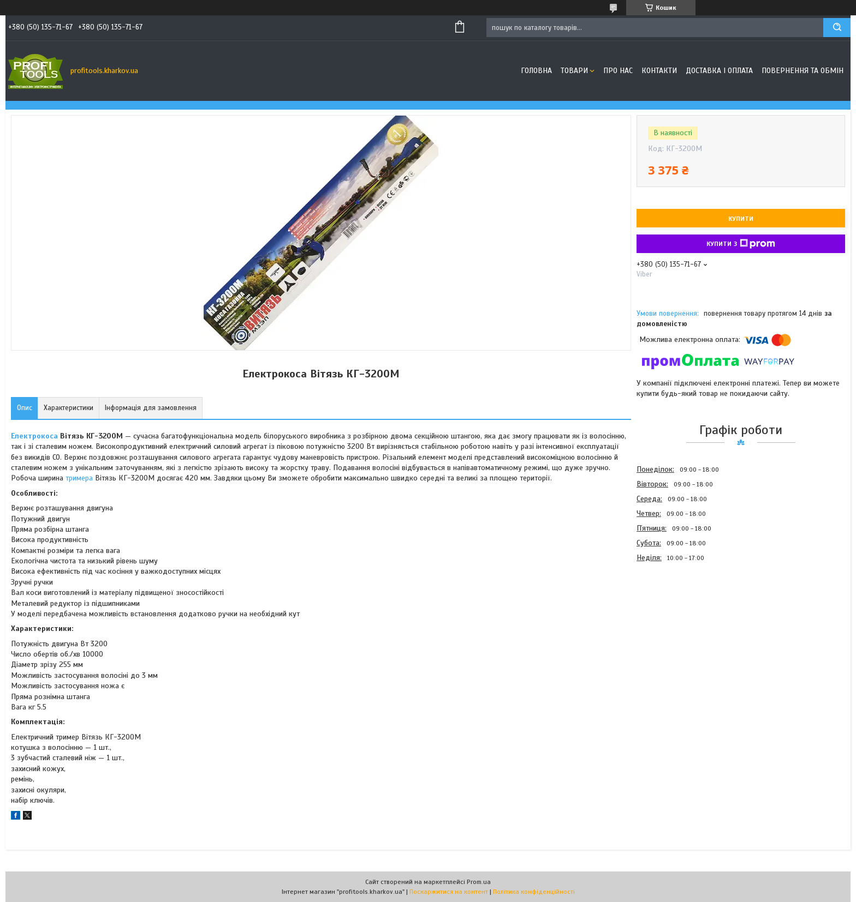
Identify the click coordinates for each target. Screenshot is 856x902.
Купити (740, 219)
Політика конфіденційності (534, 891)
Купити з (740, 244)
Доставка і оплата (719, 70)
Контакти (659, 70)
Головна (536, 70)
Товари (574, 70)
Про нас (618, 70)
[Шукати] (837, 27)
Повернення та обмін (802, 70)
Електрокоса (34, 436)
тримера (79, 478)
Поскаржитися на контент (448, 891)
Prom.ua (479, 882)
